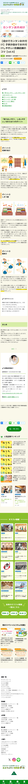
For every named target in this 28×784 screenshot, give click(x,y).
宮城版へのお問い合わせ (7, 711)
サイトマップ (4, 747)
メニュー (24, 783)
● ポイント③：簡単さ (8, 101)
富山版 (21, 613)
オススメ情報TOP (6, 709)
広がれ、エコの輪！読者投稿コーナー (11, 690)
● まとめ (4, 103)
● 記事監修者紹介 (7, 106)
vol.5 (12, 349)
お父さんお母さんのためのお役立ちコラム (12, 694)
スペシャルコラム (4, 11)
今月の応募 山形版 (6, 719)
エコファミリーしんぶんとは (9, 743)
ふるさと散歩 (4, 685)
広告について (4, 751)
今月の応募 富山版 (6, 731)
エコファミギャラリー (7, 695)
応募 (10, 783)
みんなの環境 (4, 683)
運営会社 (3, 752)
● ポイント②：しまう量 (9, 99)
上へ (14, 773)
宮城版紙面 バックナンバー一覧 (9, 704)
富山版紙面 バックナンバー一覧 (9, 730)
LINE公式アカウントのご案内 (9, 742)
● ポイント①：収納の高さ (9, 97)
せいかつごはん (5, 686)
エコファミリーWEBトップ (6, 9)
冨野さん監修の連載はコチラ (11, 397)
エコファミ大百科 (6, 688)
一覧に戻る (15, 429)
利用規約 (3, 749)
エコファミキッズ (6, 681)
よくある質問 (4, 745)
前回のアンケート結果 (7, 707)
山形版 (13, 613)
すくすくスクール (6, 679)
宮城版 (4, 613)
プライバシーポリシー (7, 754)
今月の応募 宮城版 (6, 706)
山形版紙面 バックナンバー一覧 (9, 718)
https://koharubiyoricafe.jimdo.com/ (12, 393)
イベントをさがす (6, 697)
